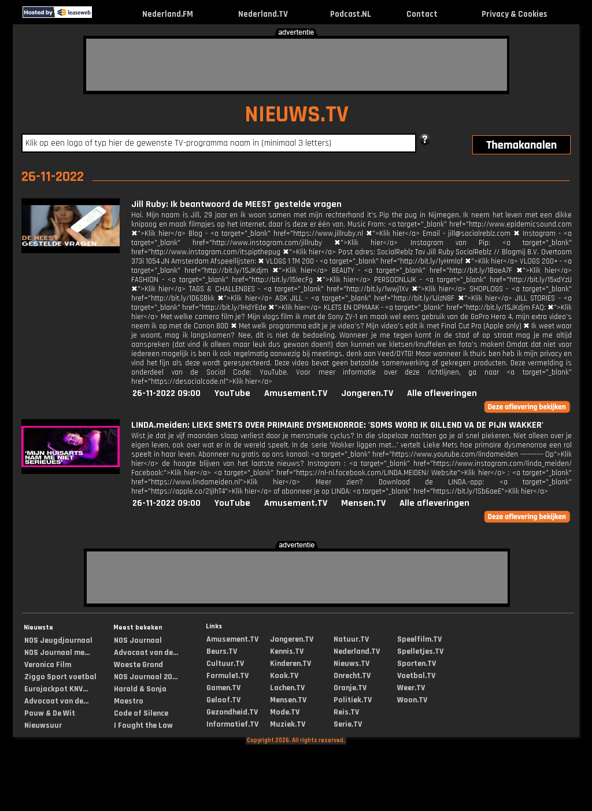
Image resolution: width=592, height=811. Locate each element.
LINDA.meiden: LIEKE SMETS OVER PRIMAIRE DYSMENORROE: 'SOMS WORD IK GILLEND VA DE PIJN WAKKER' (337, 425)
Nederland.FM (167, 14)
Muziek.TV (287, 724)
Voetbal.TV (416, 676)
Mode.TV (284, 712)
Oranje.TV (350, 688)
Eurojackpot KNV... (56, 689)
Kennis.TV (287, 651)
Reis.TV (346, 712)
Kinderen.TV (290, 663)
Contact (422, 14)
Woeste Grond (138, 665)
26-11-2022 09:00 (166, 393)
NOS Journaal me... (57, 652)
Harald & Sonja (140, 689)
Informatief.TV (232, 724)
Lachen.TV (287, 688)
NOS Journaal (138, 640)
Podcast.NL (350, 14)
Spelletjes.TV (420, 651)
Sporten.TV (416, 663)
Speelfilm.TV (419, 639)
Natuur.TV (351, 639)
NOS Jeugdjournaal (58, 640)
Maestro (128, 701)
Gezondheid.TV (232, 712)
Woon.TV (412, 700)
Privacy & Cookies (514, 14)
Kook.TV (284, 676)
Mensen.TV (363, 503)
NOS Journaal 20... (145, 677)
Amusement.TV (295, 393)
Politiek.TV (353, 700)
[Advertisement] (296, 65)
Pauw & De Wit (49, 713)
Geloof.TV (223, 700)
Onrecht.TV (352, 676)
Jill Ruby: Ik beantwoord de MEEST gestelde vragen (236, 204)
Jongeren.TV (367, 393)
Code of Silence (141, 713)
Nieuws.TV (351, 663)
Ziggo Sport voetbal (60, 677)
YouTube (232, 393)
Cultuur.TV (225, 663)
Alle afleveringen (442, 393)
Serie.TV (348, 724)
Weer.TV (411, 688)
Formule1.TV (227, 676)
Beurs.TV (221, 651)
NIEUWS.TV (297, 114)
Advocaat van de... (56, 701)
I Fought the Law (143, 725)
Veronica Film (47, 665)
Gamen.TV (223, 688)
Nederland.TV (263, 14)
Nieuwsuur (43, 725)
